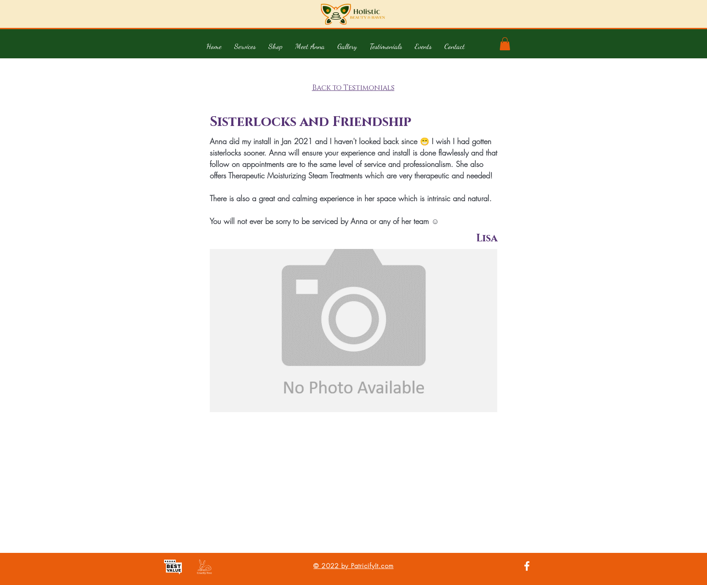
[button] (245, 46)
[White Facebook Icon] (527, 566)
